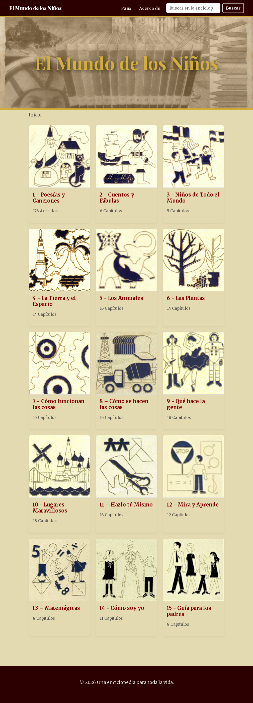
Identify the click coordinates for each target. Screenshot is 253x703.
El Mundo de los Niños (35, 8)
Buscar (233, 8)
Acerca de (149, 8)
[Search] (193, 8)
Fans (126, 8)
